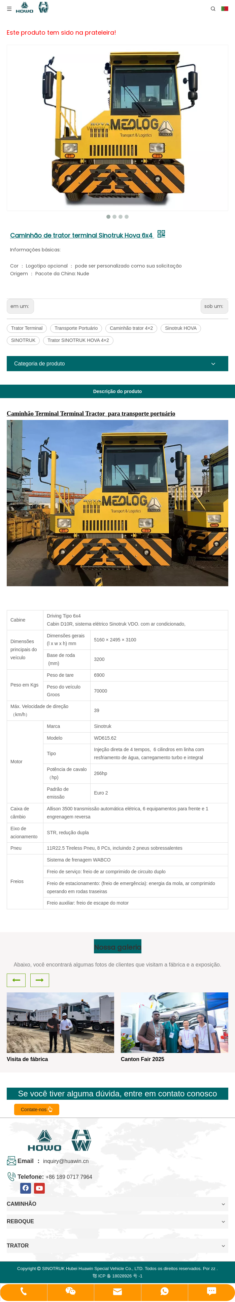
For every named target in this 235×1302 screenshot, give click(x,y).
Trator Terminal (26, 328)
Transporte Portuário (76, 328)
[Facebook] (25, 1188)
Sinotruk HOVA (181, 328)
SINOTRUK (23, 340)
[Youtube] (39, 1188)
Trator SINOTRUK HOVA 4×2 (78, 340)
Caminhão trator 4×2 (131, 328)
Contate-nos (37, 1109)
